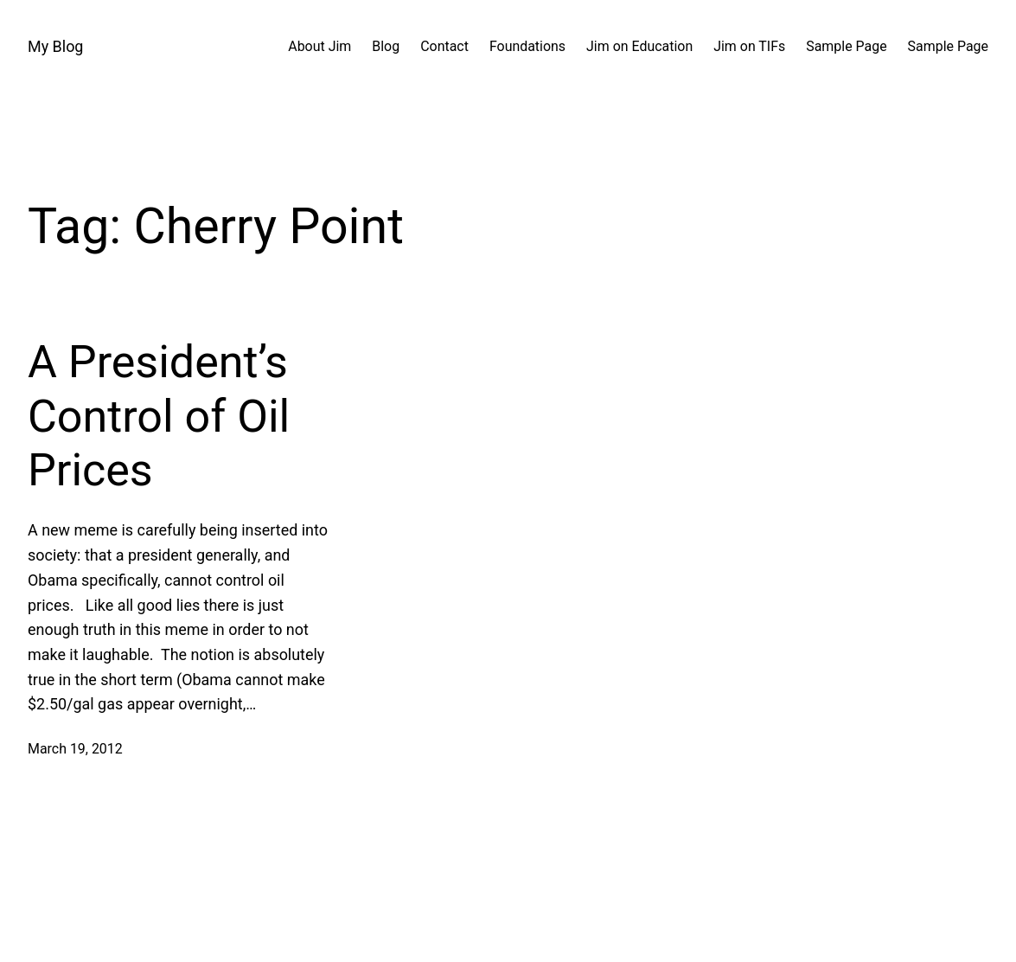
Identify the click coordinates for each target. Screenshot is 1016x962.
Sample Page (846, 46)
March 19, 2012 (75, 749)
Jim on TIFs (749, 46)
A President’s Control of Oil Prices (159, 416)
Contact (444, 46)
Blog (385, 46)
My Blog (55, 46)
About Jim (319, 46)
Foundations (527, 46)
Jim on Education (639, 46)
